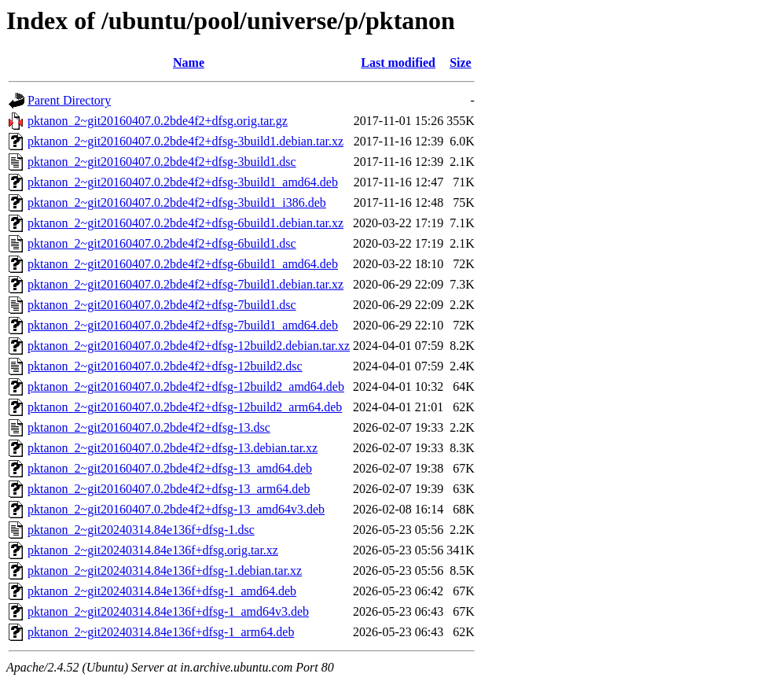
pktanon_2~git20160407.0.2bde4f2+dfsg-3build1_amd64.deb (183, 182)
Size (461, 62)
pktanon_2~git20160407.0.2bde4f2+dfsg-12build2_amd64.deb (186, 386)
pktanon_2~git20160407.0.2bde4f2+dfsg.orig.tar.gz (158, 120)
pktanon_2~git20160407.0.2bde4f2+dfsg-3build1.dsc (162, 161)
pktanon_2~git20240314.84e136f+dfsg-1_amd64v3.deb (168, 611)
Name (188, 62)
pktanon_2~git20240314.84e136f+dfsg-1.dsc (141, 529)
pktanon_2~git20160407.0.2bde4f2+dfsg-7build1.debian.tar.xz (185, 284)
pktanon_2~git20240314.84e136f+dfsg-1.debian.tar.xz (165, 570)
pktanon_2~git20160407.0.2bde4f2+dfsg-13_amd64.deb (170, 468)
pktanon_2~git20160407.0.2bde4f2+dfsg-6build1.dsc (162, 243)
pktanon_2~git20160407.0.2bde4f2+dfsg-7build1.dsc (162, 304)
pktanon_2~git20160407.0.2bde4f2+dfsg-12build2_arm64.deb (185, 407)
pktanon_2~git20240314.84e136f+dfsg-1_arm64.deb (161, 632)
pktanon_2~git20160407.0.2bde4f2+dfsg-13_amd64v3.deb (176, 509)
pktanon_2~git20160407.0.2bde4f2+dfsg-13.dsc (149, 427)
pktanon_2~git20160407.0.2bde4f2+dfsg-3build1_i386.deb (177, 202)
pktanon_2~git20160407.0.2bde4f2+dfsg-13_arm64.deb (169, 488)
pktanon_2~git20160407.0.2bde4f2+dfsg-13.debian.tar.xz (173, 448)
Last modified (398, 62)
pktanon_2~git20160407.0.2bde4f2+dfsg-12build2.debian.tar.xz (189, 345)
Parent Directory (69, 100)
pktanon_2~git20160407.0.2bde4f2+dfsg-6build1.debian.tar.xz (185, 223)
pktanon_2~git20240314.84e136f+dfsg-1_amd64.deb (162, 591)
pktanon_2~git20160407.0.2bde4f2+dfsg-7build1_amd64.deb (183, 325)
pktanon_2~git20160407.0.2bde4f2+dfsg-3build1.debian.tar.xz (185, 141)
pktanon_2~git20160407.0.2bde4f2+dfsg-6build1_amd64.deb (183, 264)
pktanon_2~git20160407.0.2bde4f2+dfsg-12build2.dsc (165, 366)
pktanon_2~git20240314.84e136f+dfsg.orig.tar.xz (153, 550)
